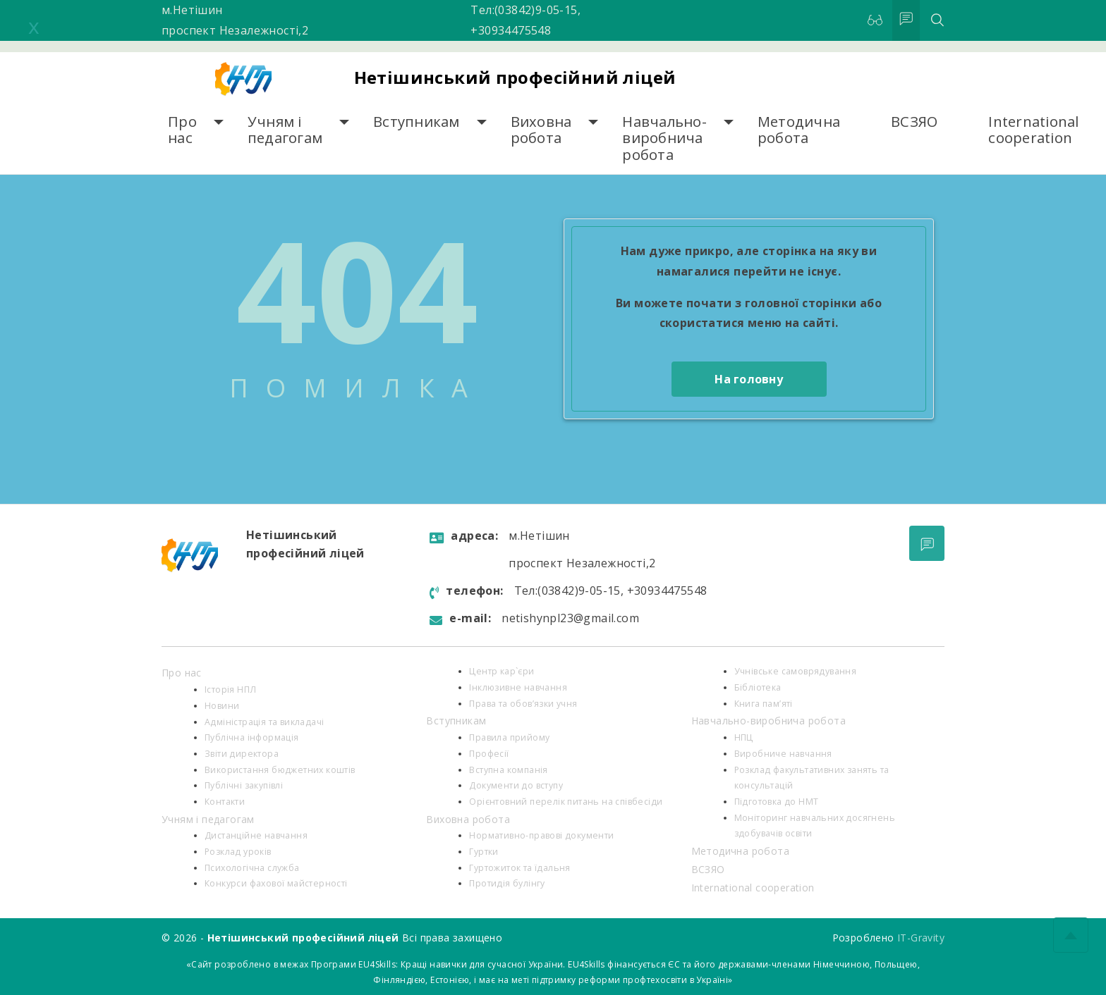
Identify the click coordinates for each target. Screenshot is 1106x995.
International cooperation (1033, 130)
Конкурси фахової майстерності (276, 883)
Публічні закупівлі (244, 785)
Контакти (225, 802)
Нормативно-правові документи (541, 835)
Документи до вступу (516, 785)
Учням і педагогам (285, 130)
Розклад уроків (238, 852)
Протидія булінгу (507, 883)
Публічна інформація (252, 737)
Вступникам (416, 121)
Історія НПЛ (230, 690)
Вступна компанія (508, 770)
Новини (222, 706)
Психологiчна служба (252, 868)
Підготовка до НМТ (776, 802)
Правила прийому (509, 737)
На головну (749, 379)
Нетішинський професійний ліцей (515, 77)
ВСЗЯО (914, 121)
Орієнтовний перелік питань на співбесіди (565, 802)
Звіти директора (242, 754)
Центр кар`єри (501, 671)
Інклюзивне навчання (518, 687)
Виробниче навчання (783, 754)
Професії (489, 754)
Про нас (182, 130)
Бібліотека (758, 687)
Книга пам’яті (763, 704)
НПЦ (743, 737)
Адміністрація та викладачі (264, 722)
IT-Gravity (920, 937)
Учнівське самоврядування (795, 671)
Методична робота (799, 130)
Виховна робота (541, 130)
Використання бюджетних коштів (280, 770)
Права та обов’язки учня (523, 704)
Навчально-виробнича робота (664, 138)
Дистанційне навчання (256, 835)
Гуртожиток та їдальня (519, 868)
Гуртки (483, 852)
